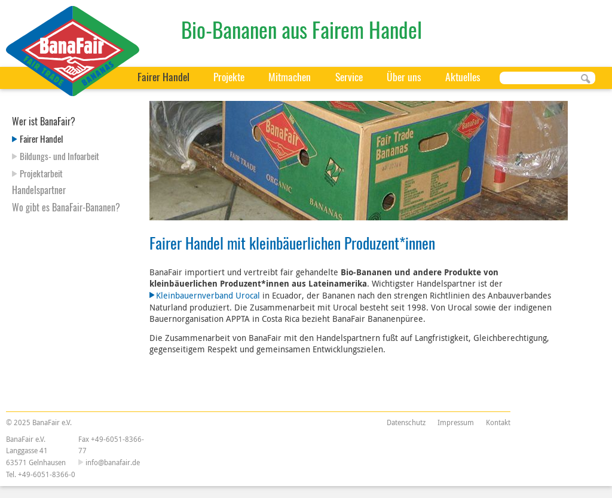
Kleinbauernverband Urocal (208, 295)
